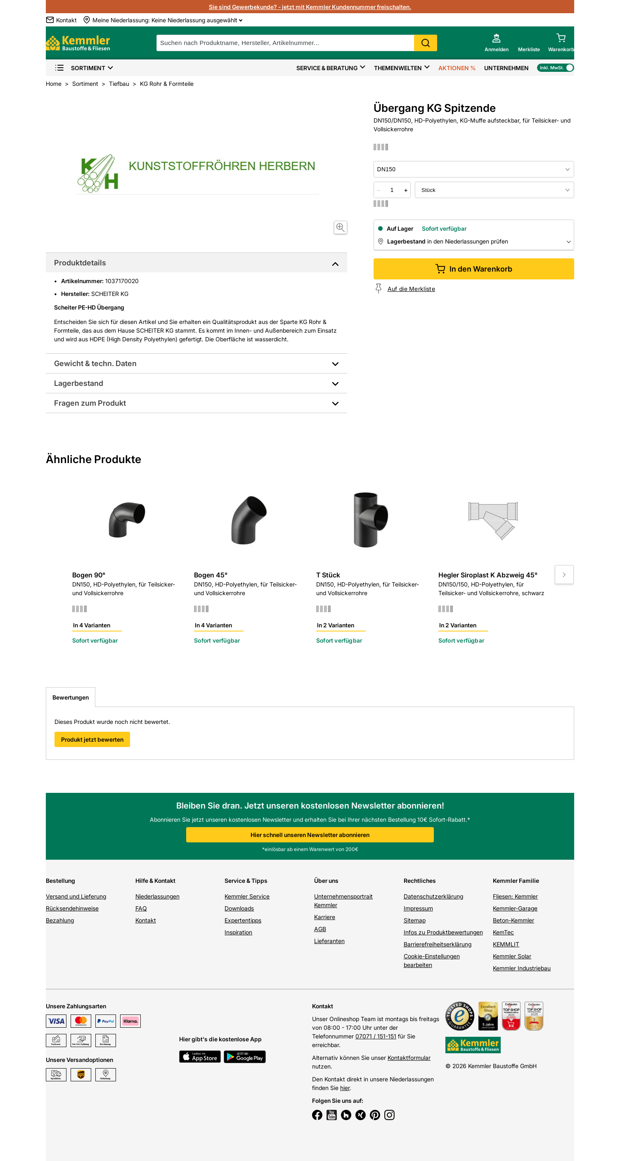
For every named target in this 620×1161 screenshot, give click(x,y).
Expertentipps (243, 920)
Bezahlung (60, 920)
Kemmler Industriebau (522, 968)
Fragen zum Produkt (90, 403)
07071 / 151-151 (375, 1036)
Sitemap (415, 920)
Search (425, 43)
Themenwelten (398, 67)
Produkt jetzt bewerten (92, 739)
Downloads (239, 908)
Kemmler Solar (512, 956)
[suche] (296, 43)
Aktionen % (457, 67)
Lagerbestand (78, 383)
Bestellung (60, 880)
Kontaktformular (409, 1057)
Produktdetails (80, 262)
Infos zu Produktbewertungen (443, 932)
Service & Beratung (326, 67)
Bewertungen (70, 697)
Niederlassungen (157, 896)
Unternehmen (506, 67)
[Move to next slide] (564, 574)
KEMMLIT (506, 944)
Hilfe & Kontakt (155, 880)
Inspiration (238, 932)
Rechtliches (420, 880)
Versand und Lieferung (76, 896)
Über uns (326, 880)
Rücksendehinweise (72, 908)
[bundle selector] (494, 190)
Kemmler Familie (516, 880)
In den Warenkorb (473, 269)
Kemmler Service (247, 896)
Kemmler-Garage (515, 908)
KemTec (503, 932)
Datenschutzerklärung (433, 896)
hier (345, 1087)
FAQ (141, 908)
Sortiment (79, 68)
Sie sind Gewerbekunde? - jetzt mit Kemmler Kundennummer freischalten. (310, 6)
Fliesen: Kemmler (515, 896)
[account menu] (497, 42)
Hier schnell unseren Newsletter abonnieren (310, 834)
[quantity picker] (392, 190)
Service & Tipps (246, 880)
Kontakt (145, 920)
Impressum (418, 908)
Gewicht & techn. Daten (95, 363)
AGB (320, 928)
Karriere (324, 916)
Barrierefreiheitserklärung (437, 944)
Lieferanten (329, 940)
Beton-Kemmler (513, 920)
